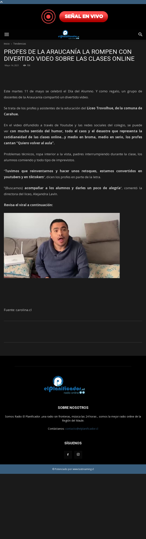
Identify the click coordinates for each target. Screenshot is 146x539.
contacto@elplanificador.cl (81, 494)
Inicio (7, 43)
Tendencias (19, 43)
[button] (6, 34)
